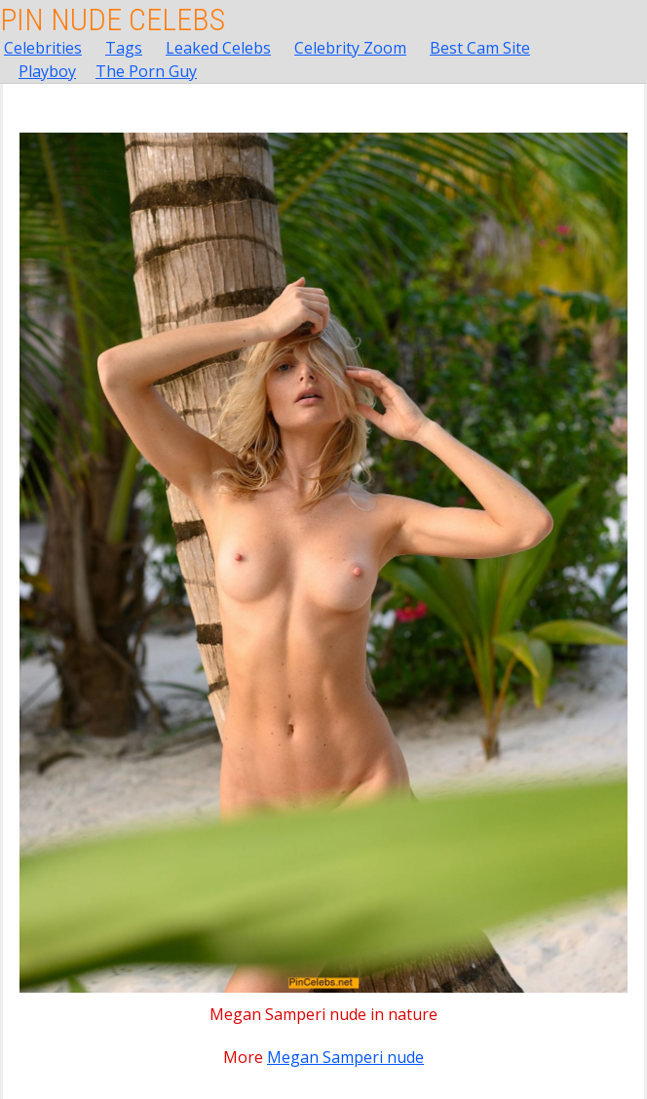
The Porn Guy (146, 71)
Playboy (47, 71)
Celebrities (43, 48)
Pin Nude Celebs (112, 19)
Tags (123, 48)
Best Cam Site (480, 48)
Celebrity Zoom (350, 48)
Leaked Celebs (218, 48)
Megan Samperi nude (345, 1057)
